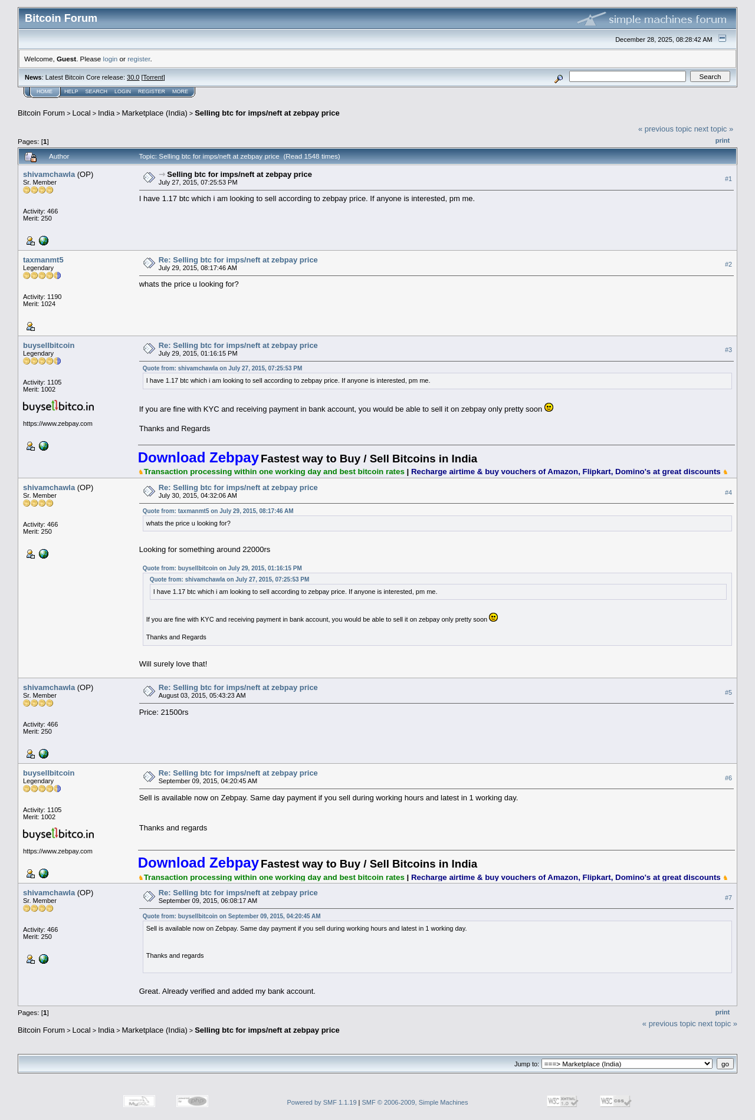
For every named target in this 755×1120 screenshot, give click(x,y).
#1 (728, 178)
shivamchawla (49, 174)
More (180, 91)
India (106, 113)
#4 (728, 492)
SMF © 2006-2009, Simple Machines (415, 1102)
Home (44, 91)
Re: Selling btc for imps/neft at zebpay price (238, 259)
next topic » (714, 128)
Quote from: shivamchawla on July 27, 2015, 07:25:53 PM (223, 368)
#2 (728, 264)
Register (151, 91)
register (138, 59)
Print (722, 140)
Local (82, 113)
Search (97, 91)
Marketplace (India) (155, 113)
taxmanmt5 (43, 259)
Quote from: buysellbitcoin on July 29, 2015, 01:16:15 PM (222, 568)
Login (122, 91)
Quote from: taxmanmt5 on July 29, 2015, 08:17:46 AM (218, 511)
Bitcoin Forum (41, 113)
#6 (728, 777)
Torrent (153, 77)
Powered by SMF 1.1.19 (322, 1102)
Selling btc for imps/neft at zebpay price (267, 113)
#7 (728, 897)
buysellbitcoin (48, 345)
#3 (728, 349)
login (110, 59)
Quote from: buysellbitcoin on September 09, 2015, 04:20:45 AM (232, 916)
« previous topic (665, 128)
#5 (728, 692)
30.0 (133, 77)
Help (71, 91)
